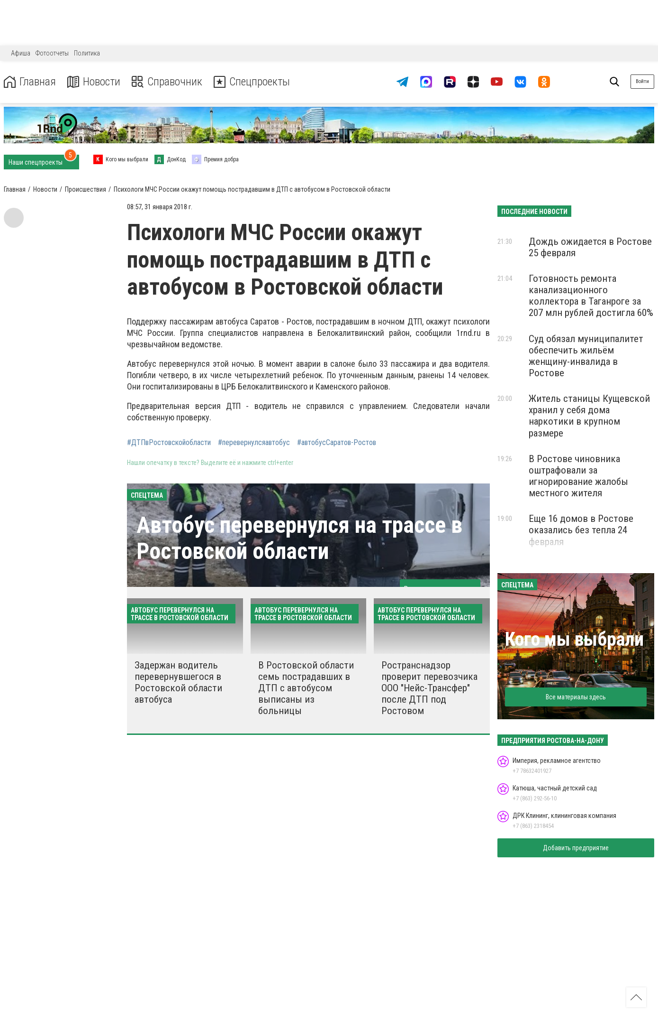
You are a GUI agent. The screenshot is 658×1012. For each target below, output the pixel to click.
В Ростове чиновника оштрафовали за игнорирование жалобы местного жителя (578, 476)
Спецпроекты (253, 81)
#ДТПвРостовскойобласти (169, 442)
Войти (642, 81)
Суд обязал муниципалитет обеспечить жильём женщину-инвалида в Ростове (586, 356)
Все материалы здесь (576, 697)
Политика (87, 53)
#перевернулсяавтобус (254, 442)
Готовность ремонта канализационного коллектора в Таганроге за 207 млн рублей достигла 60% (591, 295)
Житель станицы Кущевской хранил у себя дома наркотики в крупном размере (589, 415)
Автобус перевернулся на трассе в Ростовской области (299, 538)
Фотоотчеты (52, 53)
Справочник (167, 81)
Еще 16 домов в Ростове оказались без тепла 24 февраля (581, 530)
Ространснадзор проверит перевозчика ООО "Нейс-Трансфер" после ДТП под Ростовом (429, 688)
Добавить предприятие (576, 848)
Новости (94, 81)
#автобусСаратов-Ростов (336, 442)
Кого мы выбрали (574, 639)
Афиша (20, 53)
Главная (30, 81)
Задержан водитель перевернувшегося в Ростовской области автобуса (178, 682)
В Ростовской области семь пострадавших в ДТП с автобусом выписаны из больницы (306, 688)
